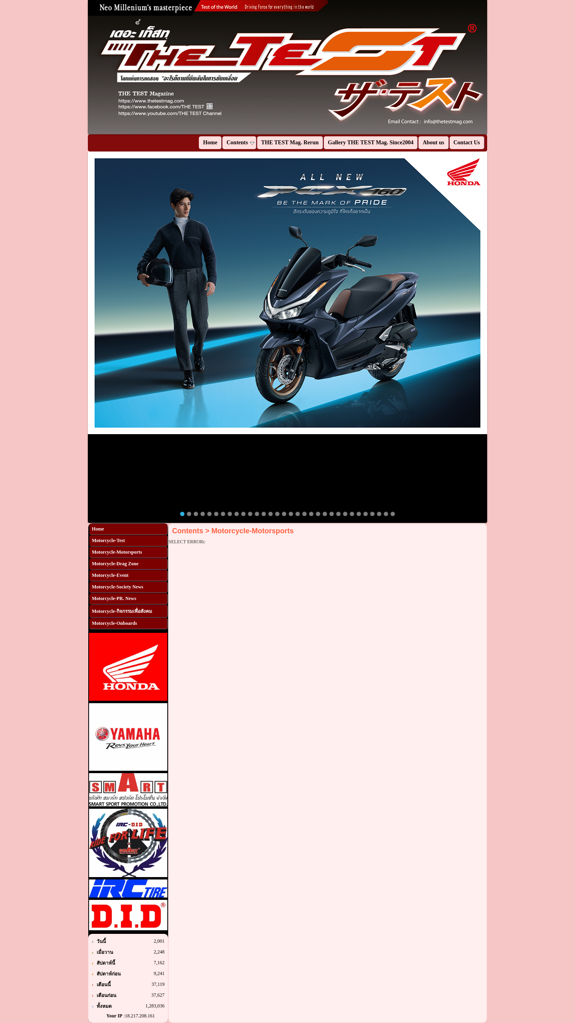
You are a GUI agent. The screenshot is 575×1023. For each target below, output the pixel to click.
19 (304, 514)
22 (325, 514)
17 (291, 514)
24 (338, 514)
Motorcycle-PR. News (114, 598)
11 (250, 514)
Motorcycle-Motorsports (117, 552)
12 (257, 514)
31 (386, 514)
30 (379, 514)
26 (352, 514)
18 (297, 514)
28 (365, 514)
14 (270, 514)
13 (264, 514)
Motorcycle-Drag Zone (115, 563)
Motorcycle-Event (110, 575)
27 (359, 514)
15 (277, 514)
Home (98, 529)
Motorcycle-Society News (117, 587)
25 (345, 514)
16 (284, 514)
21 (318, 514)
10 (243, 514)
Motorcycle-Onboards (114, 623)
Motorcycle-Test (108, 540)
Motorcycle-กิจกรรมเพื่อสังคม (122, 611)
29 (372, 514)
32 (393, 514)
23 (331, 514)
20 (311, 514)
